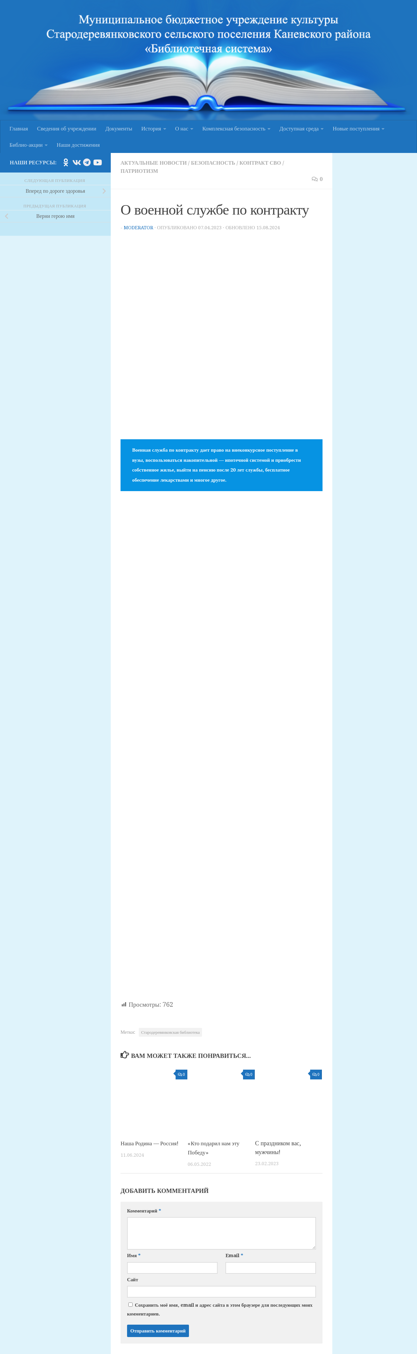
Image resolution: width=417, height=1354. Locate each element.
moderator (138, 227)
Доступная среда (299, 128)
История (151, 128)
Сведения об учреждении (66, 128)
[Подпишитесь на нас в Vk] (76, 162)
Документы (119, 128)
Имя (133, 1254)
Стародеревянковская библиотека (170, 1031)
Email (234, 1254)
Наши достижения (78, 145)
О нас (181, 128)
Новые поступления (356, 128)
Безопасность (217, 162)
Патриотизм (140, 170)
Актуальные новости (155, 162)
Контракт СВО (267, 162)
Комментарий (144, 1209)
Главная (18, 128)
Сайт (132, 1278)
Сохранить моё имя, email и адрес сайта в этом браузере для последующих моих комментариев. (219, 1308)
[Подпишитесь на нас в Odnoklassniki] (66, 162)
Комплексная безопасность (234, 128)
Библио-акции (26, 145)
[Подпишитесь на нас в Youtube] (97, 162)
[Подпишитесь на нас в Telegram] (87, 162)
